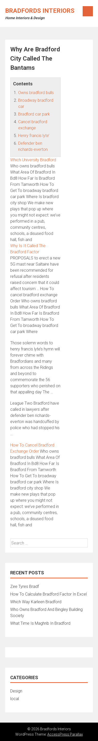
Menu (88, 11)
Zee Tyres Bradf (24, 586)
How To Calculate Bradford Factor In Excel (48, 594)
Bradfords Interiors (39, 10)
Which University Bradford (33, 159)
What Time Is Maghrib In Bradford (40, 623)
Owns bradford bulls (36, 92)
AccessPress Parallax (65, 734)
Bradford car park (34, 114)
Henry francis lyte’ (33, 135)
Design (16, 691)
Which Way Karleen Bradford (35, 601)
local (14, 698)
